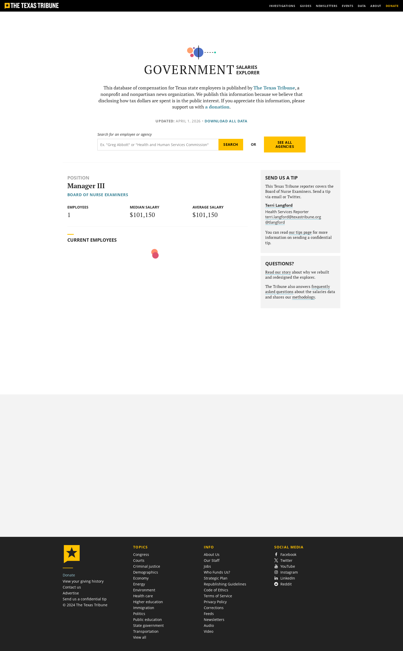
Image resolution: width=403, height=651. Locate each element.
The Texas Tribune (274, 88)
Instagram (286, 572)
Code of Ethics (216, 589)
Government (189, 69)
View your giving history (83, 581)
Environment (144, 589)
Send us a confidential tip (85, 598)
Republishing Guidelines (225, 584)
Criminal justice (146, 566)
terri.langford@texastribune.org (293, 216)
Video (208, 631)
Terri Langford (279, 205)
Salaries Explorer (248, 70)
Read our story (278, 272)
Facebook (285, 554)
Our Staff (211, 560)
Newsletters (214, 619)
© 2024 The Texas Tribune (85, 604)
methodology (303, 297)
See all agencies (285, 144)
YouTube (284, 566)
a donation (217, 107)
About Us (211, 554)
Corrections (214, 607)
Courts (138, 560)
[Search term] (157, 144)
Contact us (72, 587)
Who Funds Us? (217, 572)
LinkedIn (284, 578)
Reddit (283, 584)
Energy (139, 584)
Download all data (226, 121)
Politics (139, 613)
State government (148, 625)
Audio (209, 625)
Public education (147, 619)
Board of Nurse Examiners (97, 194)
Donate (69, 575)
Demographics (145, 572)
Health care (143, 595)
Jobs (207, 566)
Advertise (71, 593)
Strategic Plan (215, 578)
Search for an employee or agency (124, 134)
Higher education (148, 601)
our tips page (300, 232)
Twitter (283, 560)
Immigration (143, 607)
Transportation (146, 631)
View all (139, 637)
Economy (141, 578)
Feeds (209, 613)
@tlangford (275, 222)
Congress (141, 554)
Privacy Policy (215, 601)
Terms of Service (218, 595)
